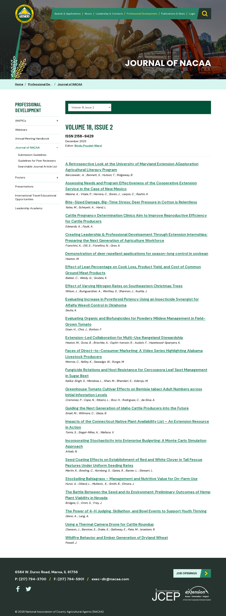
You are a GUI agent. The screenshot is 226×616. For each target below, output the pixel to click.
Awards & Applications (67, 13)
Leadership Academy (29, 208)
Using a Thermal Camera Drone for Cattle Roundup (109, 524)
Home (19, 84)
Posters (37, 177)
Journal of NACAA (70, 84)
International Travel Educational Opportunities (35, 197)
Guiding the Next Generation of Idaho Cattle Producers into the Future (127, 408)
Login (192, 13)
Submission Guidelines (32, 155)
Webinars (21, 130)
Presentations (24, 186)
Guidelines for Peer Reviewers (37, 161)
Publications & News (173, 13)
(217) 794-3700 (32, 579)
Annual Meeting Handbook (32, 138)
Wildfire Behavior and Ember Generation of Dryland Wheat (116, 537)
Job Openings (186, 573)
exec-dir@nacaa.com (110, 579)
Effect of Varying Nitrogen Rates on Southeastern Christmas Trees (124, 286)
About (88, 13)
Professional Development (142, 13)
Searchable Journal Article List (37, 166)
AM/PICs (37, 120)
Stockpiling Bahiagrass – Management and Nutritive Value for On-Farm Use (131, 478)
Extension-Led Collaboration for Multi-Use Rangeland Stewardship (124, 337)
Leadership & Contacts (109, 13)
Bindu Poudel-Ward (88, 146)
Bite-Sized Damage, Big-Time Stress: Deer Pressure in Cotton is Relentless (131, 202)
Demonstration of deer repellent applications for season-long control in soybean (136, 253)
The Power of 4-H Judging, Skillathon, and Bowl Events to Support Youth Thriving (136, 511)
